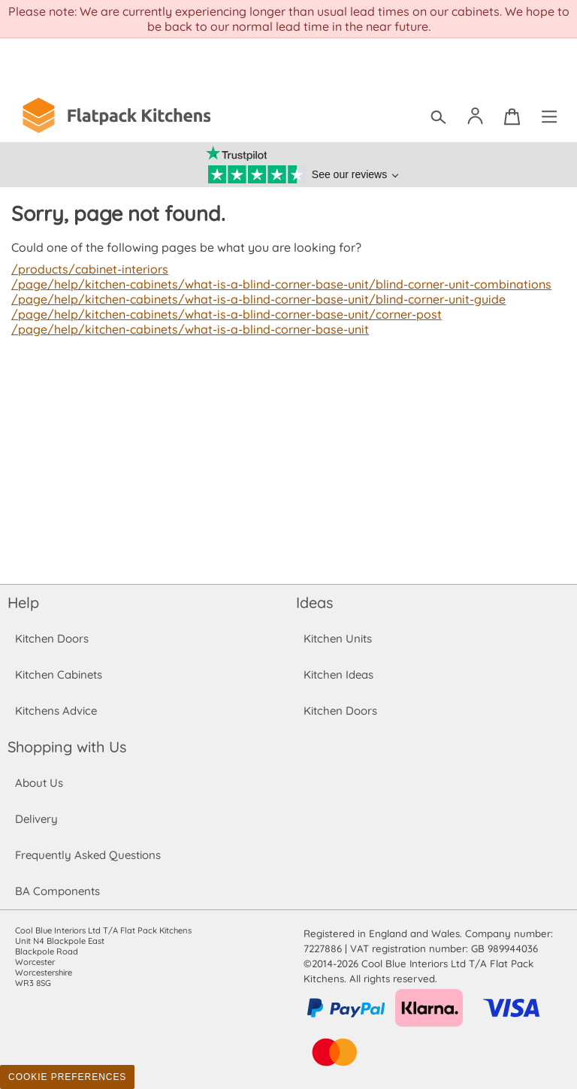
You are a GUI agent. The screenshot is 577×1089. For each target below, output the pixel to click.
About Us (38, 783)
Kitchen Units (338, 638)
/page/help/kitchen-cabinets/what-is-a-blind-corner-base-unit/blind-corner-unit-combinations (276, 284)
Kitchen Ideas (338, 674)
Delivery (36, 819)
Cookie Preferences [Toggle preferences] (67, 1077)
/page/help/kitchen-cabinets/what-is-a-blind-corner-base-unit (186, 329)
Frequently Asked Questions (87, 855)
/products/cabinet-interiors (88, 269)
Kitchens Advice (56, 710)
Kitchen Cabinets (59, 674)
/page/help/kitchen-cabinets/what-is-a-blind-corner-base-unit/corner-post (222, 314)
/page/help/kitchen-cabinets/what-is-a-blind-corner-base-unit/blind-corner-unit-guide (254, 299)
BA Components (57, 891)
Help (23, 602)
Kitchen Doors (52, 638)
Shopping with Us (67, 746)
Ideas (315, 602)
